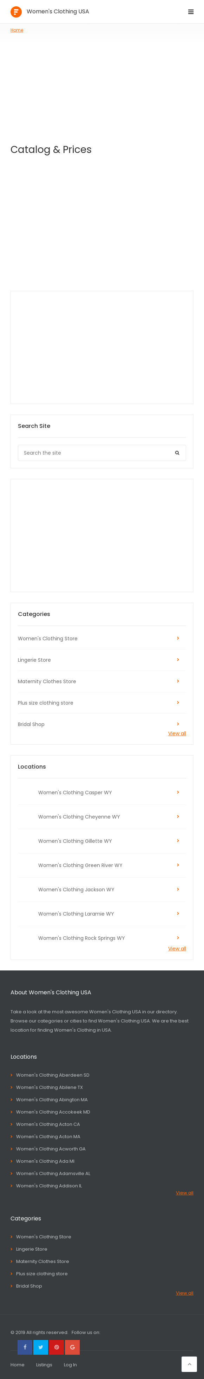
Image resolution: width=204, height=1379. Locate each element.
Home (17, 30)
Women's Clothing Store (48, 638)
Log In (70, 1364)
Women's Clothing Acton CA (48, 1124)
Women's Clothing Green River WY (80, 865)
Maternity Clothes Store (47, 681)
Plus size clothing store (45, 702)
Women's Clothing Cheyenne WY (79, 816)
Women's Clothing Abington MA (52, 1099)
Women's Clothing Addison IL (49, 1185)
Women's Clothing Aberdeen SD (53, 1075)
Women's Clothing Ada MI (45, 1161)
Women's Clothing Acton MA (48, 1136)
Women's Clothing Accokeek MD (53, 1112)
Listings (44, 1364)
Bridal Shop (31, 724)
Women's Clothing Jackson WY (76, 889)
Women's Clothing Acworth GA (51, 1149)
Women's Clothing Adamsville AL (53, 1173)
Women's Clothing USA (58, 11)
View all (177, 733)
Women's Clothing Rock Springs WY (81, 938)
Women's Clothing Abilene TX (49, 1087)
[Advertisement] (102, 86)
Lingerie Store (34, 659)
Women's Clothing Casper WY (75, 792)
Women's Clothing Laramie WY (76, 913)
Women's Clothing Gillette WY (75, 841)
